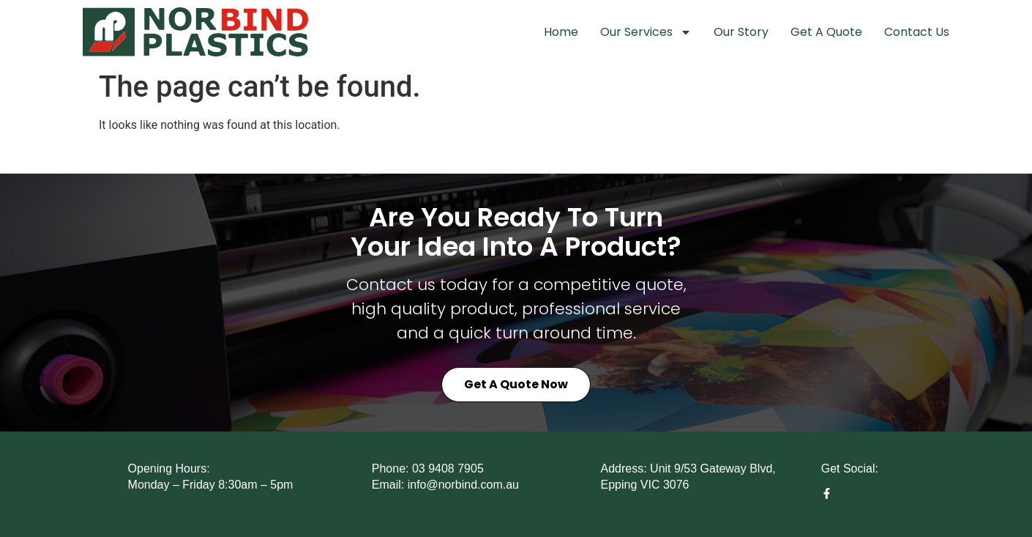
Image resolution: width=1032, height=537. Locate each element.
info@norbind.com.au (463, 484)
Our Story (741, 31)
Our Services (646, 32)
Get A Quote (826, 31)
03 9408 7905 (448, 468)
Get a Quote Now (516, 384)
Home (561, 31)
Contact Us (916, 31)
